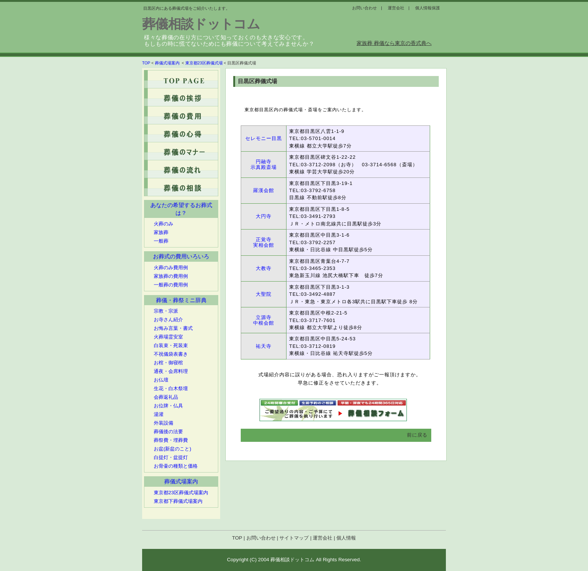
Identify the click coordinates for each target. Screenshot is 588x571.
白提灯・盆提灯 (171, 457)
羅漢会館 (263, 190)
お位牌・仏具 (168, 405)
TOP (146, 63)
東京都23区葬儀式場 (204, 63)
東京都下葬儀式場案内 (178, 501)
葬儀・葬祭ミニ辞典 (181, 300)
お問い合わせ (261, 538)
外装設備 (163, 423)
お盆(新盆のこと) (172, 449)
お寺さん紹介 (168, 319)
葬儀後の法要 (168, 431)
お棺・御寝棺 (168, 362)
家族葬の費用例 (171, 276)
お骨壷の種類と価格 (176, 466)
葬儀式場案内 (168, 63)
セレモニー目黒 (263, 138)
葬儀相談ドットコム (201, 24)
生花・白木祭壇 (171, 388)
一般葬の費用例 (171, 285)
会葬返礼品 (166, 397)
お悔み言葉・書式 (173, 328)
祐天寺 (264, 346)
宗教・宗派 (166, 311)
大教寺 (264, 268)
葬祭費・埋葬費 (171, 440)
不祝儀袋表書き (171, 354)
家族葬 (161, 232)
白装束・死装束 (171, 345)
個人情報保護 (427, 8)
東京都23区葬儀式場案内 (181, 492)
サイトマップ (294, 538)
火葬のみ (163, 224)
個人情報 (346, 538)
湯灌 (159, 414)
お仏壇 (161, 380)
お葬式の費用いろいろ (181, 256)
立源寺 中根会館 (263, 320)
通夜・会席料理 (171, 371)
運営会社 (322, 538)
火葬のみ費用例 (171, 267)
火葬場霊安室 (168, 337)
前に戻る (417, 435)
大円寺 (264, 216)
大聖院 (264, 294)
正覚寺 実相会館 (263, 242)
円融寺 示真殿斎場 (263, 164)
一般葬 (161, 241)
